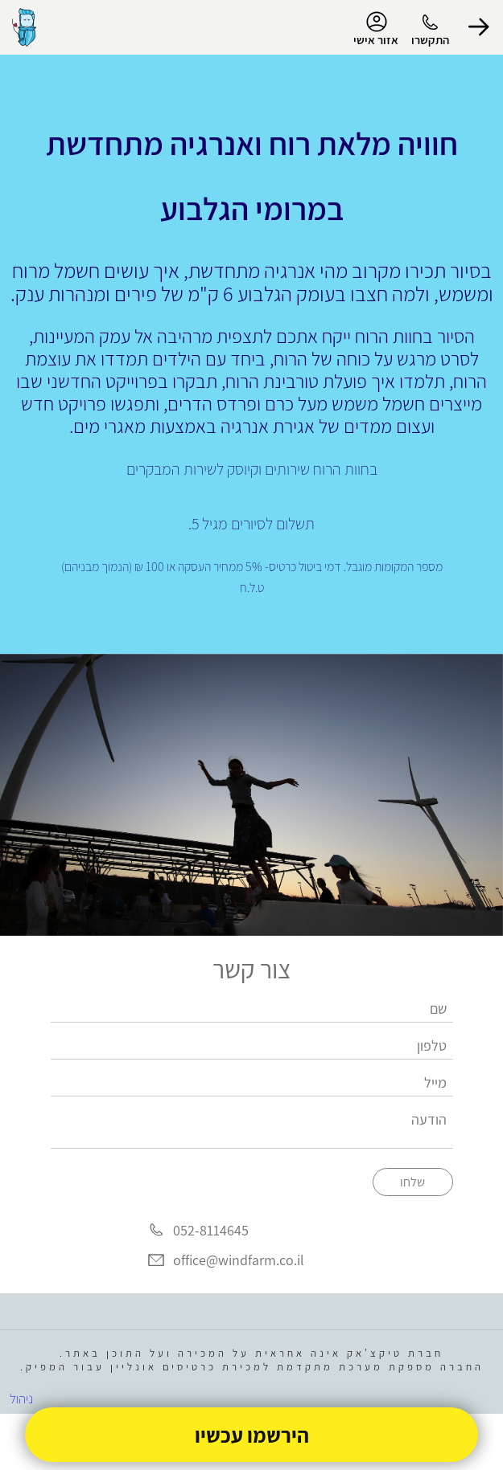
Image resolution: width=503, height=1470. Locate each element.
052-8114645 (211, 1230)
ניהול (21, 1398)
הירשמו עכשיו (252, 1434)
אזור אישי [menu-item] (375, 28)
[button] (479, 27)
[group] (251, 795)
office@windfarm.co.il (238, 1261)
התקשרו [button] (430, 39)
